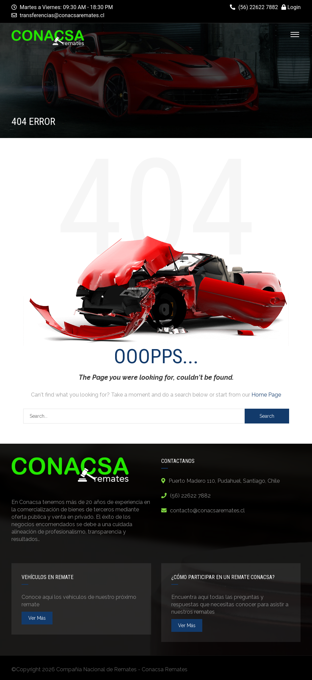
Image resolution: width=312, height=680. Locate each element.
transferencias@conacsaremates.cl (62, 15)
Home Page (266, 395)
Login (291, 7)
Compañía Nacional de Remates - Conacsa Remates (121, 669)
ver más (37, 618)
